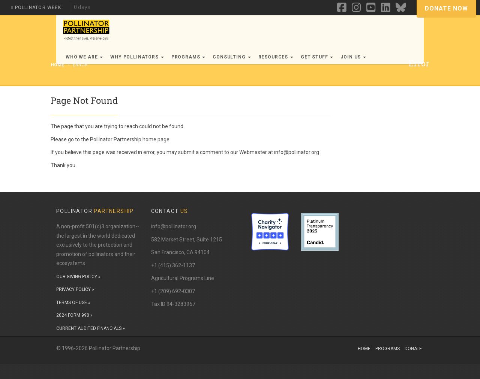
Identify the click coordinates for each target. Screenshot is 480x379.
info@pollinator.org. (297, 152)
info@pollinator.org (173, 226)
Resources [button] (275, 57)
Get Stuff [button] (317, 57)
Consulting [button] (231, 57)
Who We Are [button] (84, 57)
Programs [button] (188, 57)
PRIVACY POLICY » (75, 289)
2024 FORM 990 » (74, 315)
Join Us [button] (353, 57)
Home (364, 348)
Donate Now (446, 8)
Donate (413, 348)
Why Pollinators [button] (137, 57)
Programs (387, 348)
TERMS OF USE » (73, 302)
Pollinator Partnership (115, 139)
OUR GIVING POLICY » (78, 276)
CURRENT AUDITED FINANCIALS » (90, 328)
